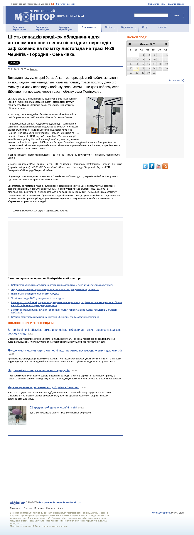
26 (166, 68)
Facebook (70, 4)
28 (137, 73)
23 (148, 68)
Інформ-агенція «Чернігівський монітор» (36, 15)
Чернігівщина (19, 28)
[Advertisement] (65, 248)
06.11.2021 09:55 (17, 69)
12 (166, 59)
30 (148, 73)
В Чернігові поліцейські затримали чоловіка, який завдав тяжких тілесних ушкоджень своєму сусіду (62, 285)
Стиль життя (89, 27)
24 (154, 68)
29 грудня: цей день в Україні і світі (53, 407)
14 (137, 64)
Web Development (161, 513)
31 (154, 73)
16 (148, 64)
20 (131, 68)
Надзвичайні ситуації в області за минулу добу (35, 293)
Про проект (15, 508)
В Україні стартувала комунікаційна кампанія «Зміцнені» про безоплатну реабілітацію (55, 317)
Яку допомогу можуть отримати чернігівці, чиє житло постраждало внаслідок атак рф (55, 289)
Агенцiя (33, 69)
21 (137, 68)
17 (154, 64)
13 (131, 64)
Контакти (50, 508)
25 (160, 68)
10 (154, 59)
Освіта (108, 27)
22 (142, 68)
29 (142, 73)
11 (160, 59)
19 (166, 64)
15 (142, 64)
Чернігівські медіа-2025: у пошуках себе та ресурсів (37, 298)
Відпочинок (127, 27)
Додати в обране (176, 4)
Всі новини (174, 80)
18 (160, 64)
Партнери (38, 508)
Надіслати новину (156, 4)
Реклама (27, 508)
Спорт (145, 27)
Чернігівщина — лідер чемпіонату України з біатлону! (43, 387)
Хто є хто (162, 27)
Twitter (62, 4)
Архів (60, 508)
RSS (57, 4)
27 (131, 73)
